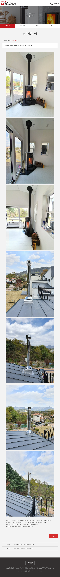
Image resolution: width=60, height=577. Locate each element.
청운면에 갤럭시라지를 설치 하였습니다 (23, 544)
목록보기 (53, 536)
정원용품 (37, 25)
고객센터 (30, 563)
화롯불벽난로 (8, 4)
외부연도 (52, 25)
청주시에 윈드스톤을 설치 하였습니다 (23, 548)
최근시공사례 (7, 25)
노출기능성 (22, 25)
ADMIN (40, 571)
